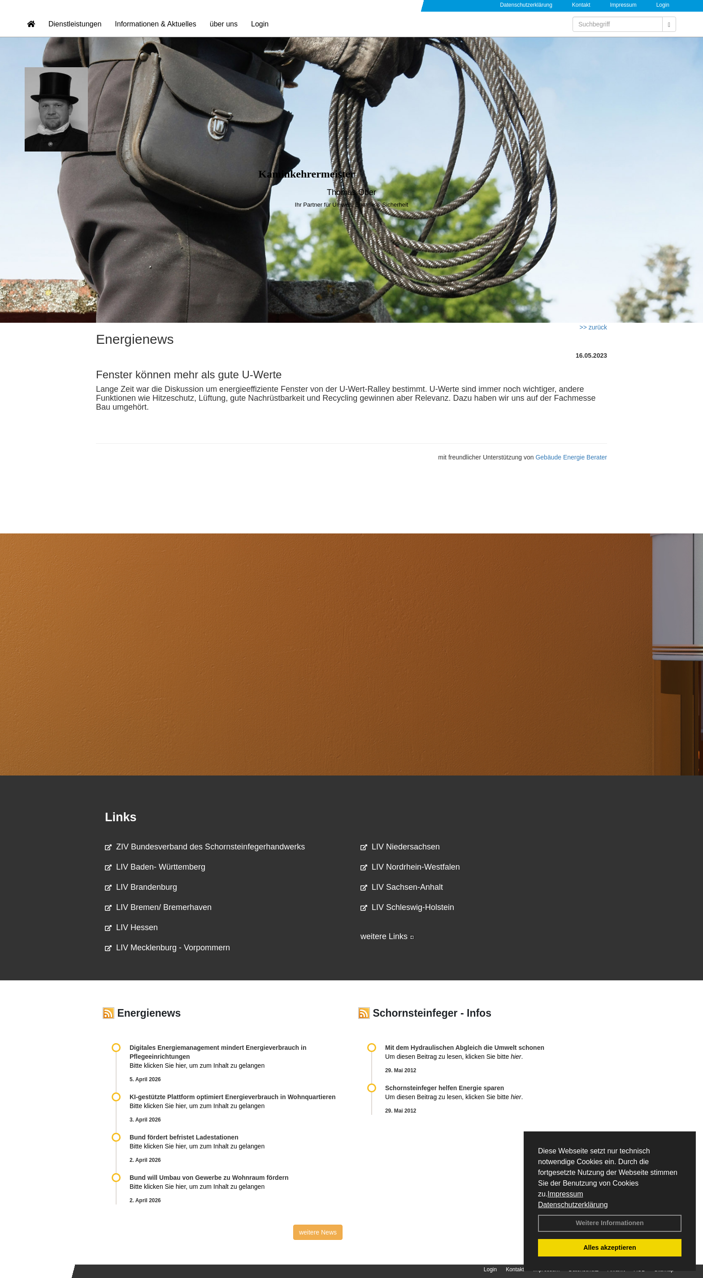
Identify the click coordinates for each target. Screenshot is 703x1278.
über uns (224, 34)
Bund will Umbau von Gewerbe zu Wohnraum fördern (209, 1177)
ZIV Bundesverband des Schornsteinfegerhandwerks (205, 846)
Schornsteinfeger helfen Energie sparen (444, 1088)
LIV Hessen (131, 927)
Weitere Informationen (610, 1222)
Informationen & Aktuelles (155, 34)
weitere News (318, 1232)
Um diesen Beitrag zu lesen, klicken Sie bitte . (454, 1056)
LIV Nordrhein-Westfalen (410, 866)
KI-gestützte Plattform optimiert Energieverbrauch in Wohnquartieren (232, 1096)
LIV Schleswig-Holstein (407, 907)
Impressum (565, 1194)
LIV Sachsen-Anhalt (401, 887)
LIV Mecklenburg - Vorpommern (167, 947)
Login (662, 5)
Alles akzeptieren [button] (609, 1247)
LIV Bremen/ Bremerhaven (158, 907)
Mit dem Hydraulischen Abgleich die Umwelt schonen (464, 1047)
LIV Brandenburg (141, 887)
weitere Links (387, 936)
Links (121, 817)
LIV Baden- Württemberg (155, 866)
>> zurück (593, 327)
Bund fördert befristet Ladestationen (184, 1137)
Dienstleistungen (74, 34)
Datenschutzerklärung (573, 1205)
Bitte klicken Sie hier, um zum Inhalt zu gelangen (197, 1065)
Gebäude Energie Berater (571, 457)
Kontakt (581, 5)
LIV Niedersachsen (400, 846)
